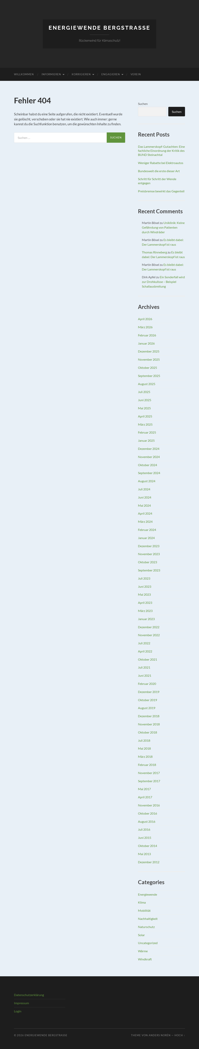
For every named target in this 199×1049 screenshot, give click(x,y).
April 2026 (145, 319)
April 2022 (145, 651)
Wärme (143, 951)
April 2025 (145, 416)
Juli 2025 (144, 392)
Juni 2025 (144, 400)
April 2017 (145, 797)
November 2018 (149, 724)
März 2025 (145, 424)
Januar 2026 (146, 343)
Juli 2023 (144, 578)
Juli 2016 (144, 829)
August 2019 (146, 708)
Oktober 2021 (147, 659)
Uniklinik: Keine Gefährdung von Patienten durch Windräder (163, 227)
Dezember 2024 (148, 448)
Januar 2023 (146, 619)
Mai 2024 (144, 505)
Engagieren (110, 74)
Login (17, 1011)
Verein (136, 74)
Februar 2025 (147, 432)
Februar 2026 (147, 335)
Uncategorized (148, 943)
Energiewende (147, 894)
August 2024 (146, 481)
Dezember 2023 (148, 546)
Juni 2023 (144, 586)
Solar (141, 935)
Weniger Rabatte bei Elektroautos (160, 163)
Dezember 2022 (148, 627)
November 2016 (149, 805)
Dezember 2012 (148, 862)
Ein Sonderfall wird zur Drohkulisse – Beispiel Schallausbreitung (163, 281)
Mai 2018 (144, 748)
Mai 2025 (144, 408)
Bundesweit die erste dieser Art (159, 171)
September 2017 (149, 781)
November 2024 (149, 457)
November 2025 (149, 359)
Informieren (51, 74)
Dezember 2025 (148, 351)
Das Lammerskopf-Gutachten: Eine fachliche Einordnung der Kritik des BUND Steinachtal (161, 150)
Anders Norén (160, 1035)
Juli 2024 (144, 489)
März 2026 (145, 327)
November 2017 (149, 773)
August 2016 (146, 821)
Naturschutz (146, 927)
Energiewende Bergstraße (99, 28)
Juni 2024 (144, 497)
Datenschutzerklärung (29, 995)
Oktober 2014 (147, 846)
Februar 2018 (147, 764)
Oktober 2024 (147, 465)
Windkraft (145, 959)
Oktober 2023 (147, 562)
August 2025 (146, 384)
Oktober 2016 (147, 813)
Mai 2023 (144, 594)
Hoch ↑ (180, 1035)
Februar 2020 (147, 683)
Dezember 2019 (148, 692)
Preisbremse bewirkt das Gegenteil (161, 191)
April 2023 (145, 602)
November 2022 (149, 635)
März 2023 (145, 611)
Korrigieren (81, 74)
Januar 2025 (146, 440)
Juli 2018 (144, 740)
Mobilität (144, 910)
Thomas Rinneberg (154, 252)
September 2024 (149, 473)
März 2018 (145, 756)
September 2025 (149, 376)
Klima (142, 902)
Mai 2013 (144, 854)
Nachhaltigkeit (148, 918)
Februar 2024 (147, 529)
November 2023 (149, 554)
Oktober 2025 (147, 367)
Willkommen (24, 74)
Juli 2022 (144, 643)
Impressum (21, 1003)
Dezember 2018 (148, 716)
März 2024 (145, 521)
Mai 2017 (144, 789)
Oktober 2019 (147, 700)
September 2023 (149, 570)
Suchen (143, 103)
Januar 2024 (146, 538)
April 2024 (145, 513)
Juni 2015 (144, 837)
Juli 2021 (144, 667)
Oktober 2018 (147, 732)
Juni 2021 (144, 675)
